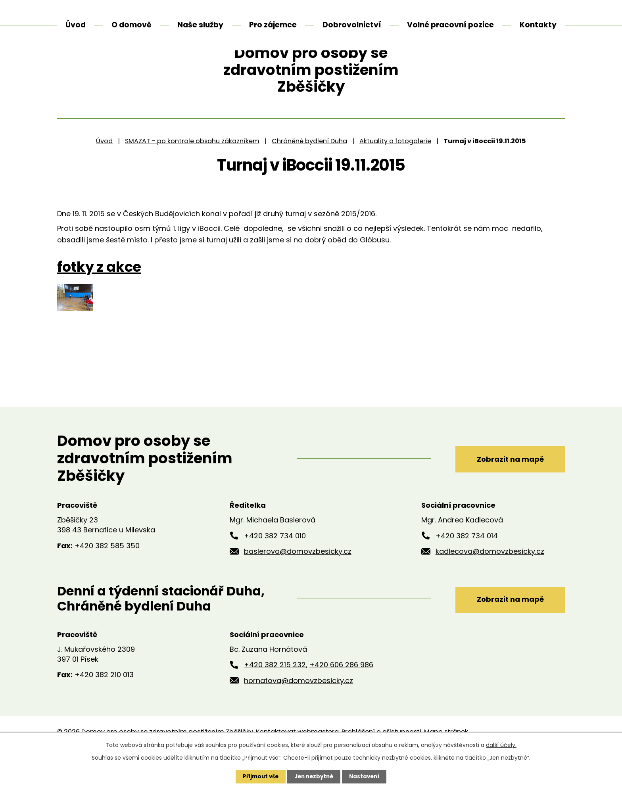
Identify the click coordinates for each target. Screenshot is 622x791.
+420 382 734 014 (467, 565)
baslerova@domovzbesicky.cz (297, 581)
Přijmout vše (258, 776)
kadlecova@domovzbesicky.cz (490, 581)
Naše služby (200, 24)
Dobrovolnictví (352, 24)
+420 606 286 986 (341, 694)
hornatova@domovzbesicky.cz (298, 710)
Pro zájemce (273, 24)
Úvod (104, 170)
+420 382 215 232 (275, 694)
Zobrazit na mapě (504, 488)
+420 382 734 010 (275, 565)
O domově (131, 24)
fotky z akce (99, 296)
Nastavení (366, 776)
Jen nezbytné (314, 776)
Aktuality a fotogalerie (395, 170)
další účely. (501, 745)
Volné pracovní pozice (450, 24)
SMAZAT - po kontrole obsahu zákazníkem (192, 170)
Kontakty (538, 24)
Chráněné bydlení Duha (309, 170)
